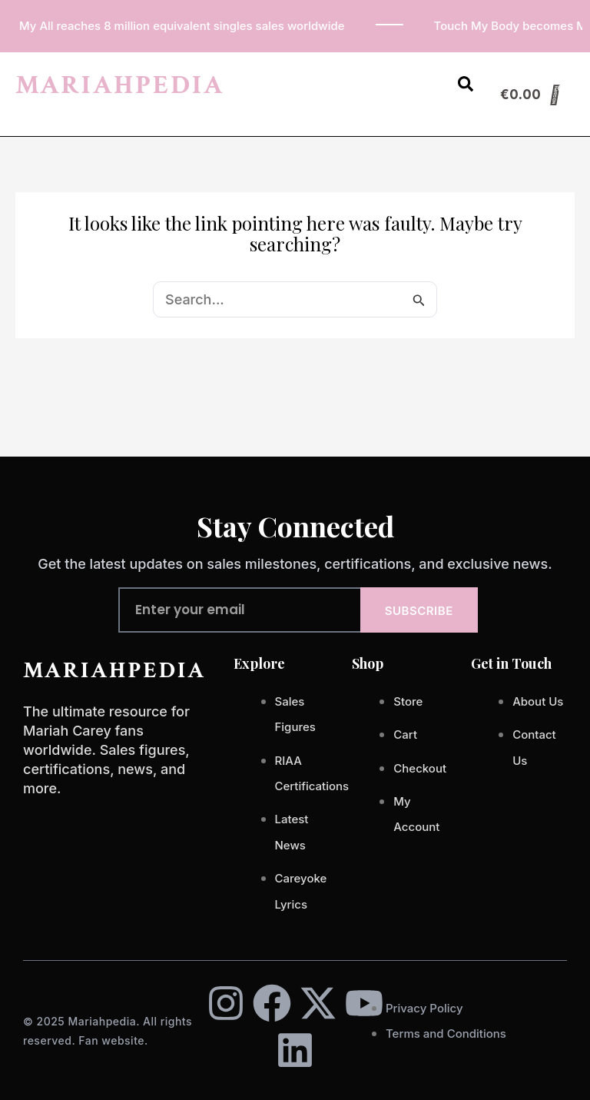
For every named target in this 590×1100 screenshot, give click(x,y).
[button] (425, 76)
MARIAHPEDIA (119, 85)
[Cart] (530, 94)
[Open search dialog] (465, 86)
